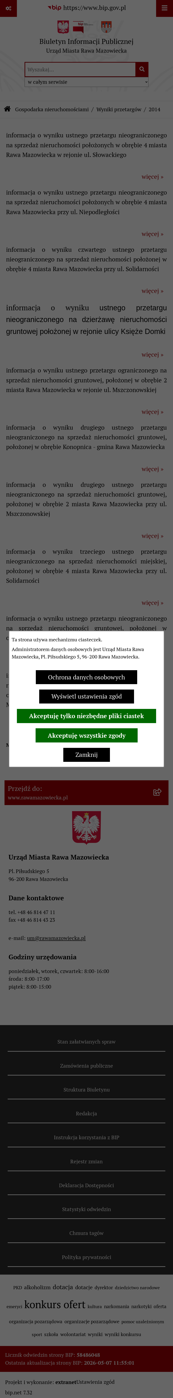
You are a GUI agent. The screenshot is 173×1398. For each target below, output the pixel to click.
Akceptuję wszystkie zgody (86, 735)
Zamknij (86, 755)
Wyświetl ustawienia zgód (86, 696)
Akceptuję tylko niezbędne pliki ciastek (86, 716)
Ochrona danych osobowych (86, 677)
